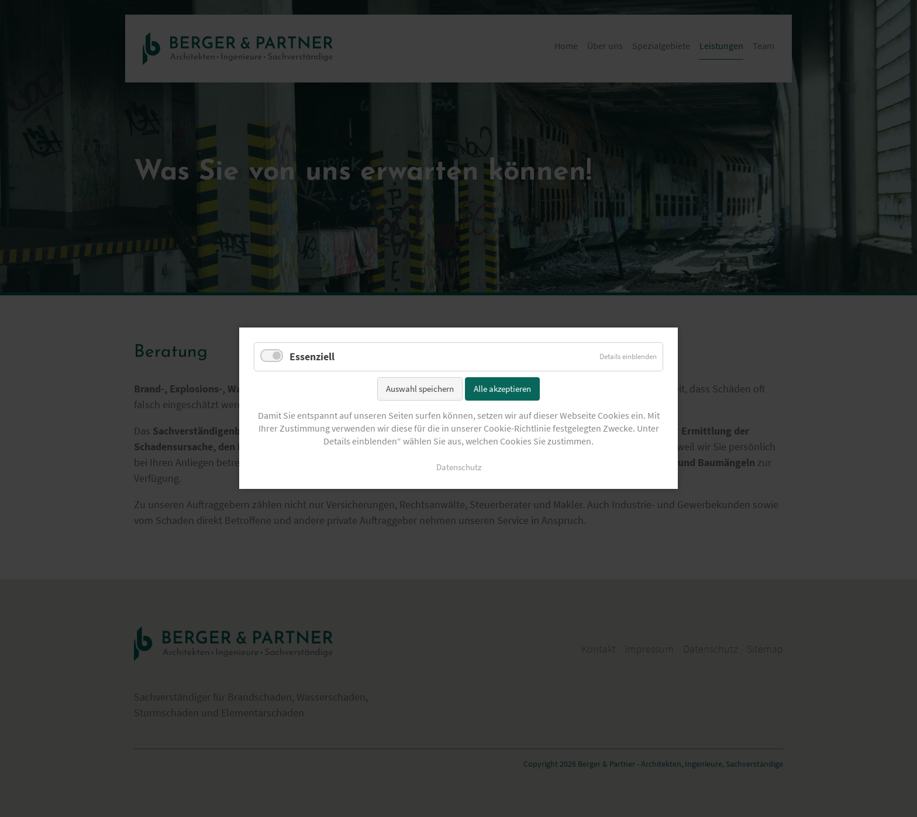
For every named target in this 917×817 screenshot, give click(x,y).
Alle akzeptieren (502, 388)
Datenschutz (458, 468)
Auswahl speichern (420, 388)
